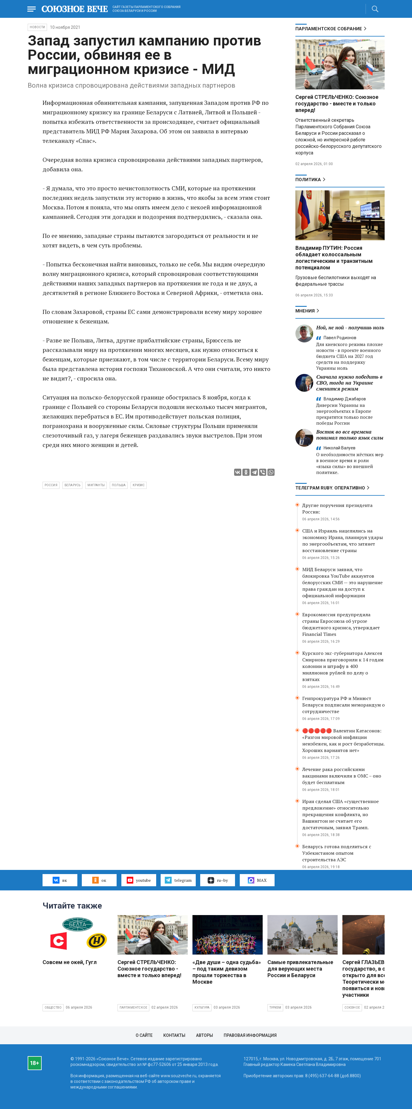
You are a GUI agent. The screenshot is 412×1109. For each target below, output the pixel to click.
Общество (53, 1007)
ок (99, 880)
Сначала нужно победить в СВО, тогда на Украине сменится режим (349, 382)
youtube (139, 880)
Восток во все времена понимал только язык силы (349, 434)
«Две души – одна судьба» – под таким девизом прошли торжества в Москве (226, 972)
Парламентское (134, 1007)
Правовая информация (250, 1035)
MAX (257, 880)
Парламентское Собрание (328, 28)
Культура (202, 1007)
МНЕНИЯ (305, 311)
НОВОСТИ (37, 27)
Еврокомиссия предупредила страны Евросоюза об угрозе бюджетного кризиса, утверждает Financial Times (341, 624)
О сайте (144, 1035)
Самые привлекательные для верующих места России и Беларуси (300, 968)
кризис (139, 485)
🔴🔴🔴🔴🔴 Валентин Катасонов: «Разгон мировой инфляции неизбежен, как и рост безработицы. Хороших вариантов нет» (343, 740)
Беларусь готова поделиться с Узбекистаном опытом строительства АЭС (336, 853)
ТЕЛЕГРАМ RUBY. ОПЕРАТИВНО (330, 488)
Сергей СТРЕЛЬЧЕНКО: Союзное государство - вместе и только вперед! (336, 103)
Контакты (174, 1035)
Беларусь (73, 485)
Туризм (275, 1007)
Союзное (352, 1007)
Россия (51, 485)
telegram (178, 880)
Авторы (204, 1035)
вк (60, 880)
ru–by (218, 880)
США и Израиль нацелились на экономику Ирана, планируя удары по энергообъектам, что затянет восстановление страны (342, 540)
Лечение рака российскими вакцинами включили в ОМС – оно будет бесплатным (341, 776)
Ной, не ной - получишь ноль (350, 327)
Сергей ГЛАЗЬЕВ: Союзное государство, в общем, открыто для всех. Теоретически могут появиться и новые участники (376, 978)
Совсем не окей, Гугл (70, 962)
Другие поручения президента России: (337, 508)
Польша (119, 485)
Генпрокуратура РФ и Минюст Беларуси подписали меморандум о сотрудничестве (343, 705)
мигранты (96, 485)
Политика (308, 179)
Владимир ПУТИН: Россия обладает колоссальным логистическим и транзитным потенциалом (334, 258)
